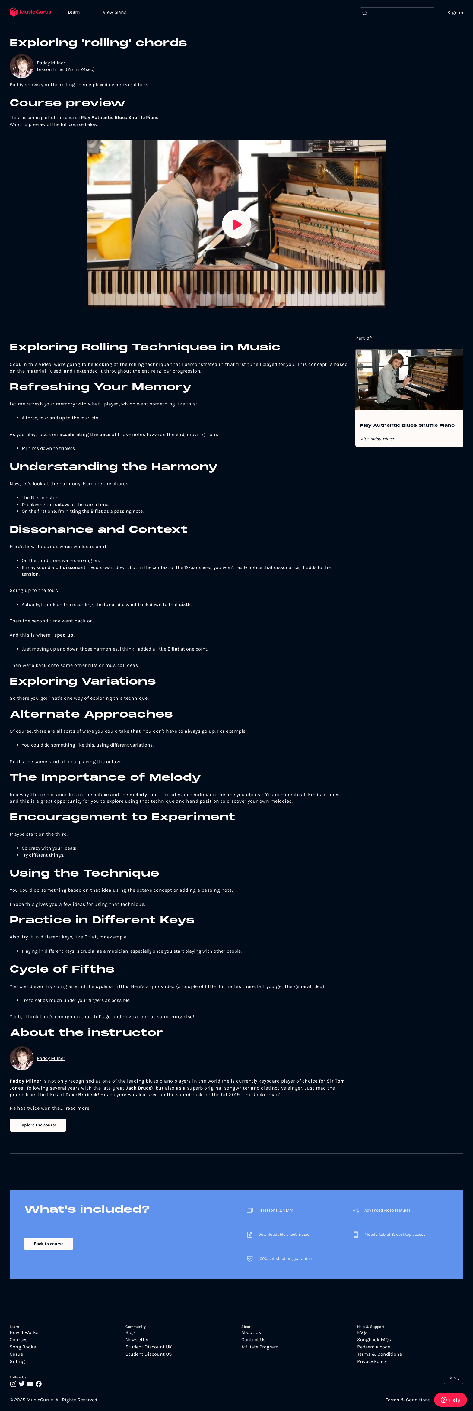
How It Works (24, 1332)
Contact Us (253, 1340)
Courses (18, 1340)
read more (78, 1108)
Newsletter (137, 1340)
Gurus (16, 1354)
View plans (116, 12)
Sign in (455, 13)
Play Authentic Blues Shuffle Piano (407, 426)
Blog (130, 1332)
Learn (76, 12)
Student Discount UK (148, 1347)
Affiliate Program (259, 1347)
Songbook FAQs (374, 1340)
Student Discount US (148, 1354)
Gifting (17, 1361)
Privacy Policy (372, 1361)
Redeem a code (373, 1347)
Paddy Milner (51, 63)
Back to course (48, 1244)
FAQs (362, 1332)
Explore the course (38, 1125)
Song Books (23, 1347)
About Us (251, 1332)
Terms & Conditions (379, 1354)
